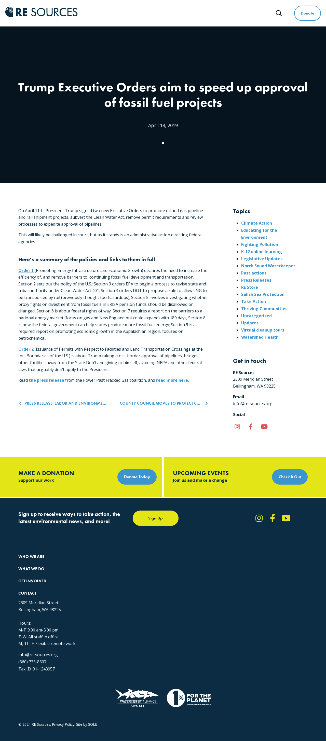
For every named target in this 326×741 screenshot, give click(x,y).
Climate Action (256, 223)
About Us (26, 563)
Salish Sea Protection (262, 294)
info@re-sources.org (249, 614)
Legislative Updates (261, 259)
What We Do (146, 13)
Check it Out (290, 476)
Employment (28, 590)
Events (160, 590)
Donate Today (137, 476)
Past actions (253, 273)
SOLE (92, 695)
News (258, 13)
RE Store (249, 287)
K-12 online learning (261, 251)
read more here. (172, 380)
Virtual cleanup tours (262, 330)
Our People (27, 581)
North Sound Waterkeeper (268, 266)
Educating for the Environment (109, 581)
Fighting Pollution (259, 244)
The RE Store (94, 599)
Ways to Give (224, 13)
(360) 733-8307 (243, 621)
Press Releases (256, 280)
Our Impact (27, 572)
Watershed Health (260, 337)
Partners (25, 599)
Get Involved (185, 13)
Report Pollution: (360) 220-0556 (181, 572)
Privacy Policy (63, 695)
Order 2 (26, 349)
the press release (46, 380)
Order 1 (26, 270)
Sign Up (155, 518)
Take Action (253, 301)
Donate (307, 13)
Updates (250, 323)
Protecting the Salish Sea (104, 563)
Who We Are (107, 13)
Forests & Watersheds (102, 590)
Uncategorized (256, 316)
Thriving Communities (264, 308)
